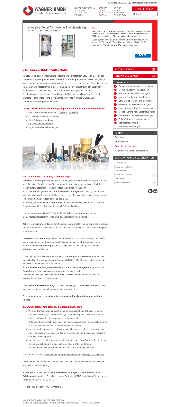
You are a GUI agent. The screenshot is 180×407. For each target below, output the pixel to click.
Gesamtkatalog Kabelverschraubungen (134, 86)
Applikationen (104, 13)
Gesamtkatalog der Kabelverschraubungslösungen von (74, 354)
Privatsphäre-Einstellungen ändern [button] (35, 403)
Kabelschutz (122, 141)
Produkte (102, 8)
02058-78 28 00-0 (119, 3)
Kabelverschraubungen (127, 146)
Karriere (78, 15)
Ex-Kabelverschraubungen (40, 123)
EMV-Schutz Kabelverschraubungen (133, 101)
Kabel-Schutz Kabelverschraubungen (134, 115)
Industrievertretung (84, 8)
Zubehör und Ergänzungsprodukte (132, 150)
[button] (154, 167)
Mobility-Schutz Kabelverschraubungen (134, 112)
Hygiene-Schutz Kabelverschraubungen (135, 108)
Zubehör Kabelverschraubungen (131, 119)
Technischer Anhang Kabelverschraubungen (127, 125)
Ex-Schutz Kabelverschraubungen (132, 104)
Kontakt (118, 8)
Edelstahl (73, 112)
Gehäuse (120, 137)
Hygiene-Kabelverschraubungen (43, 127)
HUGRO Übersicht (53, 387)
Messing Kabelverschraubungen (131, 90)
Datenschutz (120, 15)
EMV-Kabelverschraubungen (41, 120)
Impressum (119, 13)
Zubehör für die (66, 213)
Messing (63, 112)
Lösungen (102, 15)
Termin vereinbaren (126, 76)
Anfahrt (118, 10)
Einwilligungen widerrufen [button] (91, 403)
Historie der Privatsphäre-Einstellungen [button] (64, 403)
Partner (101, 10)
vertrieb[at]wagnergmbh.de (145, 3)
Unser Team (79, 10)
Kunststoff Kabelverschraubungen (132, 97)
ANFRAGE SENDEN (124, 69)
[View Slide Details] (90, 60)
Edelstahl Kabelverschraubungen (132, 93)
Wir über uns (80, 13)
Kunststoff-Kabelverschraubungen (44, 116)
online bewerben (144, 9)
